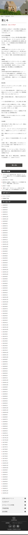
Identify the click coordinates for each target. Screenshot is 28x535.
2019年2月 (5, 402)
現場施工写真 (6, 198)
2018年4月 (5, 426)
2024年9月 (5, 248)
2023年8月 (5, 278)
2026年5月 (5, 204)
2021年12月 (5, 324)
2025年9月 (5, 221)
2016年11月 (5, 465)
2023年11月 (5, 271)
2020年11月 (5, 354)
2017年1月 (5, 460)
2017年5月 (5, 451)
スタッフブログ (12, 24)
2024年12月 (5, 241)
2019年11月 (5, 382)
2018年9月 (5, 414)
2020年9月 (5, 359)
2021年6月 (5, 338)
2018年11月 (5, 409)
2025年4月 (5, 232)
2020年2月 (5, 375)
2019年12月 (5, 379)
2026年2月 (5, 211)
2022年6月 (5, 310)
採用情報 (8, 522)
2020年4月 (5, 370)
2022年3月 (5, 317)
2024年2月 (5, 264)
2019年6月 (5, 393)
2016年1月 (5, 488)
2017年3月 (5, 455)
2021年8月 (5, 333)
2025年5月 (5, 230)
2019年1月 (5, 405)
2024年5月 (5, 257)
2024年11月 (5, 244)
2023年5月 (5, 285)
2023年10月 (5, 274)
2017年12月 (5, 435)
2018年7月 (5, 419)
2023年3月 (5, 290)
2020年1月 (5, 377)
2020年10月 (5, 356)
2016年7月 (5, 474)
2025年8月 (5, 223)
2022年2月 (5, 320)
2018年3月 (5, 428)
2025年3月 (5, 234)
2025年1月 (5, 239)
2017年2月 (5, 458)
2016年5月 (5, 479)
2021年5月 (5, 340)
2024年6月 (5, 255)
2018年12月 (5, 407)
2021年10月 (5, 329)
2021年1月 (5, 350)
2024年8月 (5, 250)
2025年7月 (5, 225)
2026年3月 (5, 209)
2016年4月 (5, 481)
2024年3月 (5, 262)
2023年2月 (5, 292)
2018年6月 (5, 421)
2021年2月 (5, 347)
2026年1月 (5, 214)
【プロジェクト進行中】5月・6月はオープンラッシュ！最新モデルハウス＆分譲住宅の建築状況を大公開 (14, 176)
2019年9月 (5, 386)
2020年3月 (5, 373)
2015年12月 (5, 490)
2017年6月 (5, 449)
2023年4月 (5, 287)
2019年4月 (5, 398)
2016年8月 (5, 472)
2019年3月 (5, 400)
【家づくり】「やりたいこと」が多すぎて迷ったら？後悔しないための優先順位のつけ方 (14, 188)
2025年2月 (5, 237)
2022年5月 (5, 313)
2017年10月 (5, 439)
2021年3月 (5, 345)
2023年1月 (5, 294)
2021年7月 (5, 336)
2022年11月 (5, 299)
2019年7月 (5, 391)
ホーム (2, 16)
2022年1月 (5, 322)
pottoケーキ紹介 (6, 185)
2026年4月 (5, 207)
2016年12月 (5, 462)
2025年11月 (5, 218)
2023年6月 (5, 283)
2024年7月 (5, 253)
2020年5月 (5, 368)
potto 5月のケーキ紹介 (8, 179)
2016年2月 (5, 485)
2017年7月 (5, 446)
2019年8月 (5, 389)
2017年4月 (5, 453)
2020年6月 (5, 366)
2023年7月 (5, 280)
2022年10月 (5, 301)
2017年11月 (5, 437)
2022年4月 (5, 315)
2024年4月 (5, 260)
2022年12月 (5, 297)
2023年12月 (5, 269)
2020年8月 (5, 361)
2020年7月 (5, 363)
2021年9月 (5, 331)
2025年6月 (5, 227)
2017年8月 (5, 444)
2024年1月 (5, 267)
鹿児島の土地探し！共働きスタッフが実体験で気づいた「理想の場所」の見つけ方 (14, 182)
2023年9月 (5, 276)
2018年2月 (5, 430)
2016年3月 (5, 483)
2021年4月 (5, 343)
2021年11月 (5, 326)
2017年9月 (5, 442)
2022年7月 (5, 308)
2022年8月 (5, 306)
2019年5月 (5, 396)
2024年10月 (5, 246)
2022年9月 (5, 303)
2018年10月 (5, 412)
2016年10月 (5, 467)
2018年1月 (5, 432)
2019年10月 (5, 384)
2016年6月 (5, 476)
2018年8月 (5, 416)
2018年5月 (5, 423)
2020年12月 (5, 352)
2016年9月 (5, 469)
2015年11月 (5, 492)
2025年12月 (5, 216)
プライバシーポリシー (17, 522)
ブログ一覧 (7, 16)
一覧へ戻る (14, 165)
